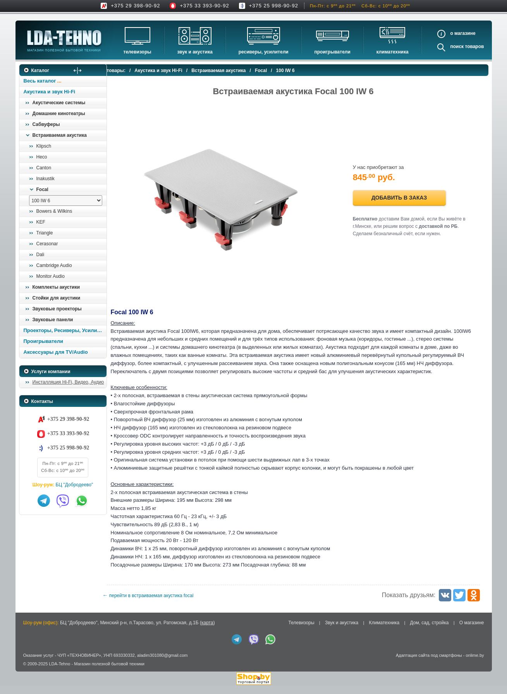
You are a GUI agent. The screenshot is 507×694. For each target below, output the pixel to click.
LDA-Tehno (59, 672)
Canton (44, 167)
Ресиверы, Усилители (264, 52)
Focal (42, 189)
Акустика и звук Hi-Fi (50, 92)
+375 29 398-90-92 (135, 6)
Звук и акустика (194, 52)
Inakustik (45, 178)
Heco (41, 157)
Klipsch (44, 146)
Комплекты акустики (56, 287)
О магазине (471, 630)
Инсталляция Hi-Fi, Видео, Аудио (68, 382)
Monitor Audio (50, 276)
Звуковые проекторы (57, 309)
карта (207, 630)
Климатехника (392, 52)
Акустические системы (59, 102)
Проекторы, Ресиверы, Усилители (65, 330)
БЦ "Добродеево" (74, 484)
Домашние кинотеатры (59, 113)
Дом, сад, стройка (429, 630)
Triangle (44, 233)
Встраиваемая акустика (60, 135)
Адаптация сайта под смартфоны (429, 663)
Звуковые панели (53, 319)
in (26, 678)
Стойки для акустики (57, 298)
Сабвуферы (46, 124)
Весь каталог (40, 81)
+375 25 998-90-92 (273, 6)
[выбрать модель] (65, 200)
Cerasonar (47, 243)
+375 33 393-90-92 (204, 6)
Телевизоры (137, 52)
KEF (40, 222)
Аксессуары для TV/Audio (56, 352)
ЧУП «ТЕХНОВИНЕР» (79, 663)
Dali (40, 254)
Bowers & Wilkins (54, 211)
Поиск (457, 46)
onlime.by (475, 663)
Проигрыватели (333, 52)
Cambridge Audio (54, 265)
